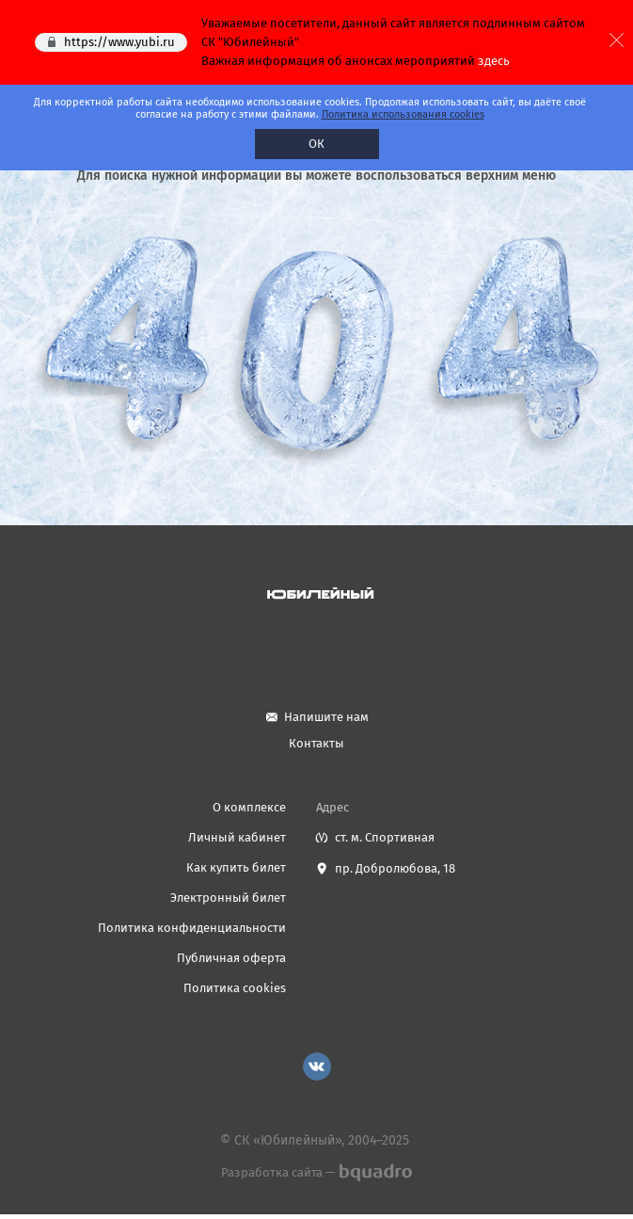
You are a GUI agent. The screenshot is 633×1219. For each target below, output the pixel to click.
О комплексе (249, 807)
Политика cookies (234, 988)
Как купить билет (236, 867)
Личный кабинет (237, 837)
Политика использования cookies (403, 114)
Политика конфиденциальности (192, 928)
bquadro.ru (375, 1172)
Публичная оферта (231, 958)
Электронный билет (228, 897)
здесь (494, 61)
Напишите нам (326, 717)
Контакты (316, 743)
